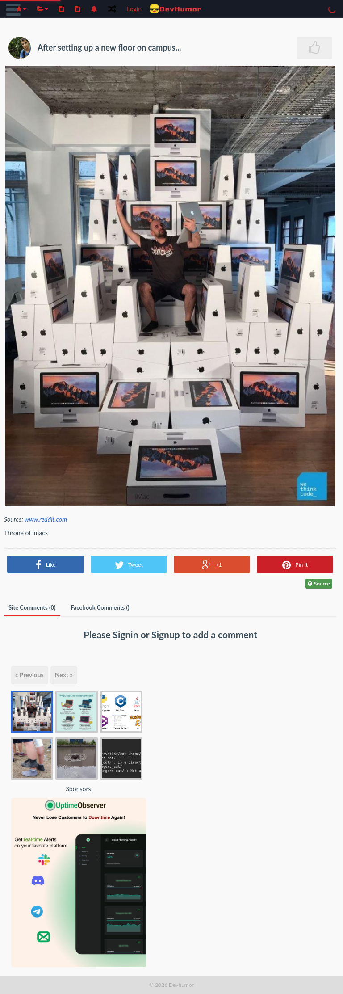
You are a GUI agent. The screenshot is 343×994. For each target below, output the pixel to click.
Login (134, 9)
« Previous (29, 674)
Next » (64, 674)
